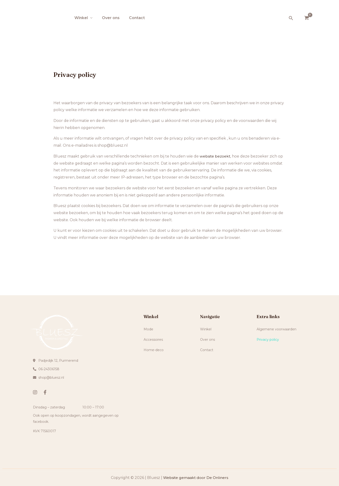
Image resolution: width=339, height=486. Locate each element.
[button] (169, 329)
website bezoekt (215, 156)
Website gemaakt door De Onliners (195, 477)
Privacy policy (268, 339)
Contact (137, 18)
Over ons (111, 18)
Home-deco (156, 350)
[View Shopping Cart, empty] (306, 18)
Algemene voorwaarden (276, 329)
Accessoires (156, 339)
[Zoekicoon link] (291, 18)
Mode (151, 329)
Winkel (81, 18)
